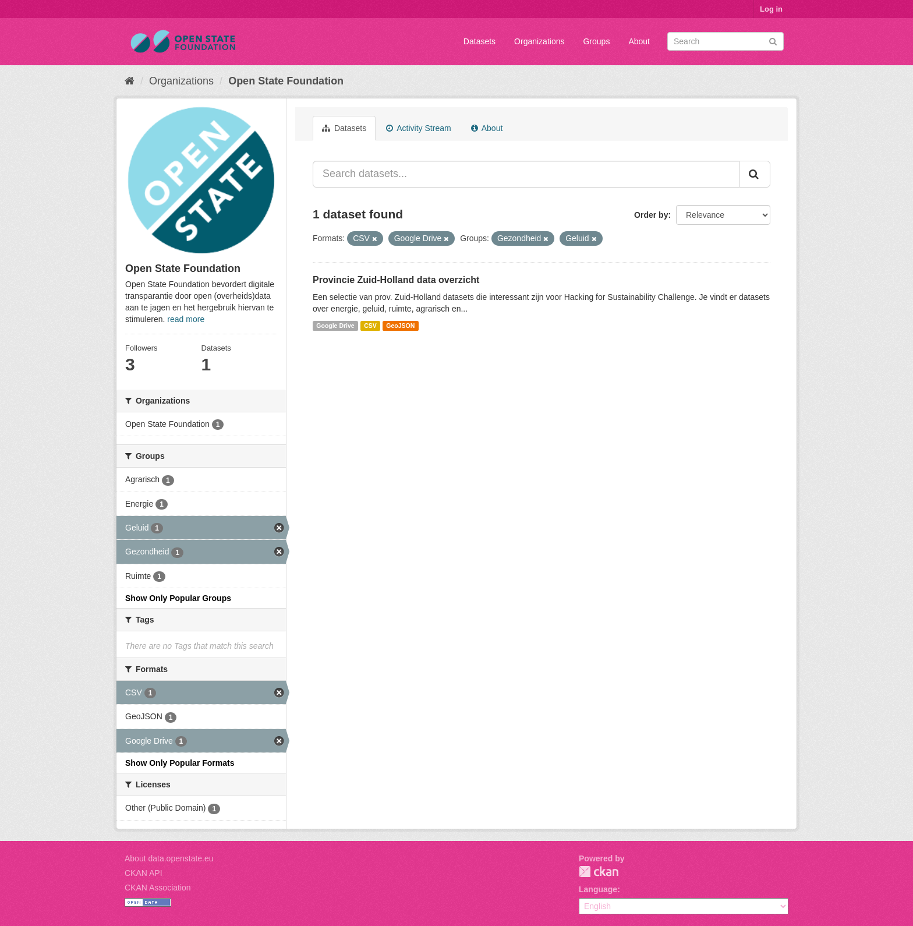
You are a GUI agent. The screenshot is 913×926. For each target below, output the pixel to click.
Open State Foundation (286, 81)
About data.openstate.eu (169, 858)
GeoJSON (400, 325)
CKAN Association (158, 887)
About (639, 41)
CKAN (598, 871)
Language (598, 889)
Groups (596, 41)
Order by (651, 215)
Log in (771, 9)
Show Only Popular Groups (178, 598)
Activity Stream (418, 128)
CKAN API (143, 873)
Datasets (479, 41)
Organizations (539, 41)
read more (185, 319)
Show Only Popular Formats (179, 763)
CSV (370, 325)
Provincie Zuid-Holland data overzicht (396, 280)
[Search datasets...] (526, 174)
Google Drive (335, 325)
